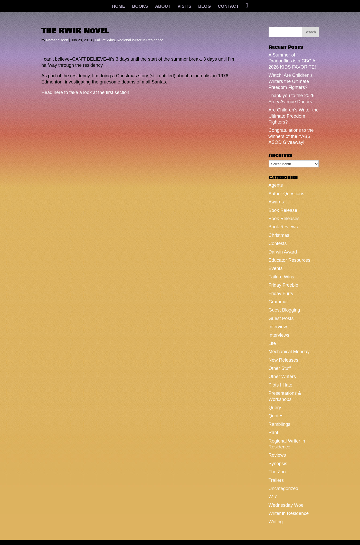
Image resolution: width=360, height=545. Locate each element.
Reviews (277, 455)
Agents (276, 185)
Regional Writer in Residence (140, 40)
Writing (276, 521)
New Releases (283, 360)
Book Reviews (283, 226)
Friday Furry (281, 293)
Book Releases (284, 218)
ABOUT (162, 7)
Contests (278, 243)
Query (275, 407)
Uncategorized (283, 488)
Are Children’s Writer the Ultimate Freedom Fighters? (294, 116)
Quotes (276, 415)
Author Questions (286, 193)
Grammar (278, 301)
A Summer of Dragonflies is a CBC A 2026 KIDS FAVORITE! (292, 61)
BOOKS (140, 7)
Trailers (276, 480)
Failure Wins (105, 40)
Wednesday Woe (286, 505)
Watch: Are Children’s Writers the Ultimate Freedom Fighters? (291, 81)
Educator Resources (289, 260)
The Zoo (277, 471)
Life (272, 343)
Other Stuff (280, 368)
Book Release (283, 210)
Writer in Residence (289, 513)
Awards (276, 201)
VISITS (184, 7)
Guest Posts (281, 318)
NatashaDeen (57, 40)
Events (276, 268)
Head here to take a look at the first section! (85, 92)
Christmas (279, 235)
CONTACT (228, 7)
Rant (273, 432)
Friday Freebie (283, 285)
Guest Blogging (284, 310)
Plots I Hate (280, 385)
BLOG (204, 7)
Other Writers (282, 376)
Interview (278, 326)
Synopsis (278, 463)
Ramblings (279, 424)
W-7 (273, 496)
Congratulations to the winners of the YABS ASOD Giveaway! (291, 136)
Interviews (279, 335)
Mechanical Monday (289, 351)
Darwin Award (283, 252)
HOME (118, 7)
